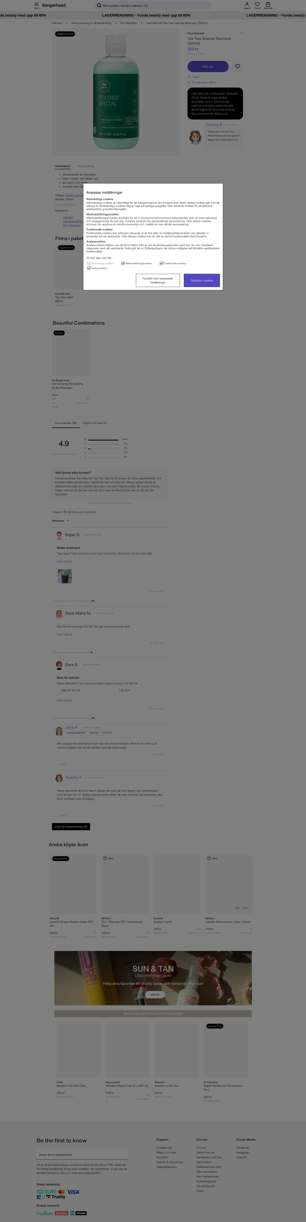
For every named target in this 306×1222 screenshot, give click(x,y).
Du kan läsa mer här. (99, 257)
